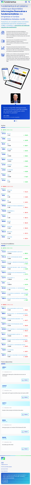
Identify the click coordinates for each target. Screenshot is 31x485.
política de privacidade (8, 478)
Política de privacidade (6, 466)
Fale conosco (4, 471)
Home (2, 462)
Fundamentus (2, 2)
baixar (19, 380)
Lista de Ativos (4, 469)
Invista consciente (10, 2)
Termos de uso (4, 464)
